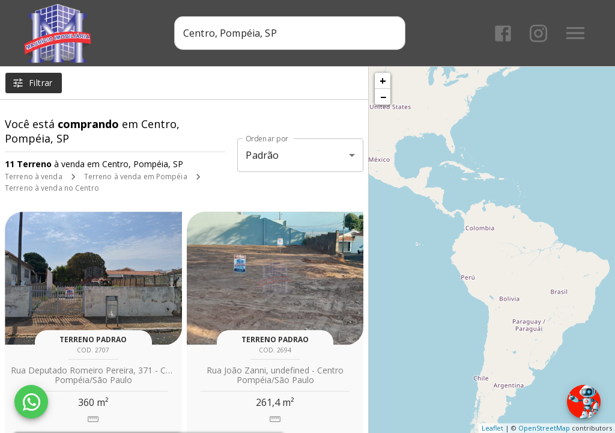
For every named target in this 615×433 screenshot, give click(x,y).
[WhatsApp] (31, 402)
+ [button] (383, 80)
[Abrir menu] (575, 33)
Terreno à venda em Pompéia (135, 176)
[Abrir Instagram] (538, 33)
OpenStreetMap (544, 427)
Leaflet (492, 427)
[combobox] (289, 33)
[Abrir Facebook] (503, 33)
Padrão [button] (262, 155)
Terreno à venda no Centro (52, 188)
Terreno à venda (33, 176)
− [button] (383, 97)
